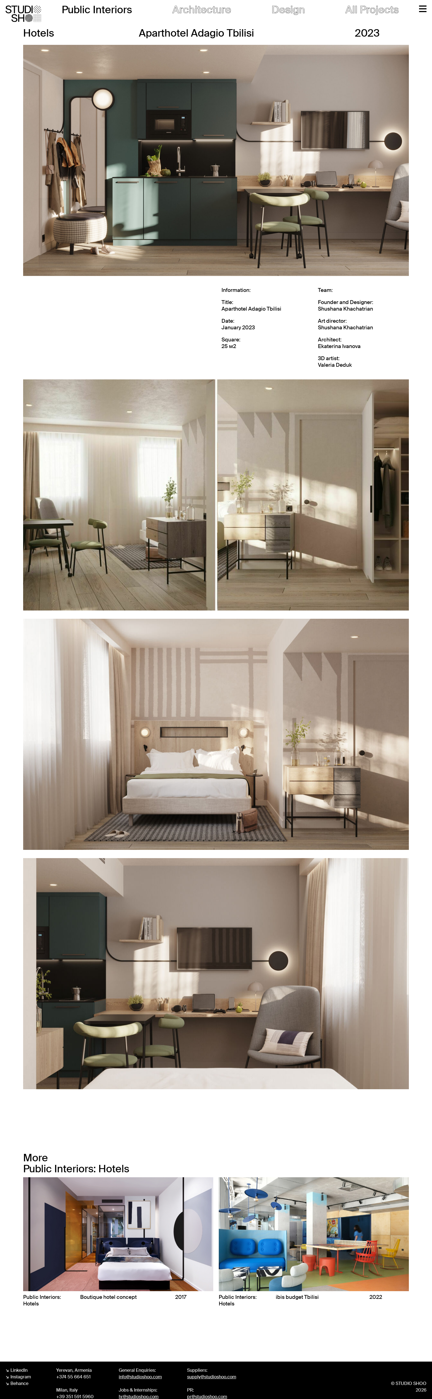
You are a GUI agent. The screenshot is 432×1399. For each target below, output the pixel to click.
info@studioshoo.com (140, 1377)
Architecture (201, 10)
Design (288, 10)
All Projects (372, 10)
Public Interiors (97, 10)
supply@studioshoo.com (211, 1377)
